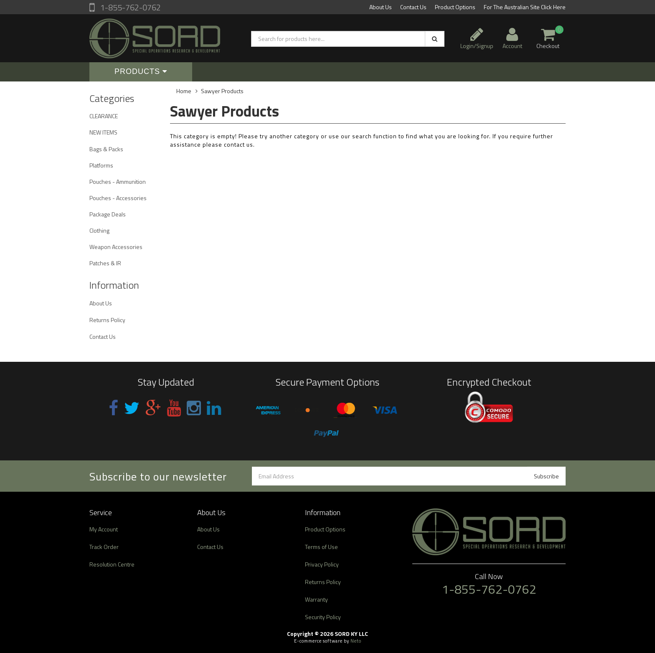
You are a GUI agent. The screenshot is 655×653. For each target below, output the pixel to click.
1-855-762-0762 (130, 7)
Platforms (101, 165)
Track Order (104, 546)
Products (140, 71)
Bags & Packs (106, 149)
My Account (103, 529)
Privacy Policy (322, 564)
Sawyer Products (222, 90)
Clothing (99, 230)
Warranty (316, 599)
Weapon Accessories (115, 246)
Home (183, 90)
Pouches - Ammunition (117, 181)
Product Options (455, 7)
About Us (380, 7)
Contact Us (413, 7)
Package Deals (107, 214)
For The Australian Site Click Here (525, 7)
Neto (355, 641)
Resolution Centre (112, 564)
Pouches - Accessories (118, 197)
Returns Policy (107, 319)
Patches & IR (105, 263)
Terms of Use (321, 546)
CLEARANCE (103, 116)
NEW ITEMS (103, 132)
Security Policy (323, 616)
